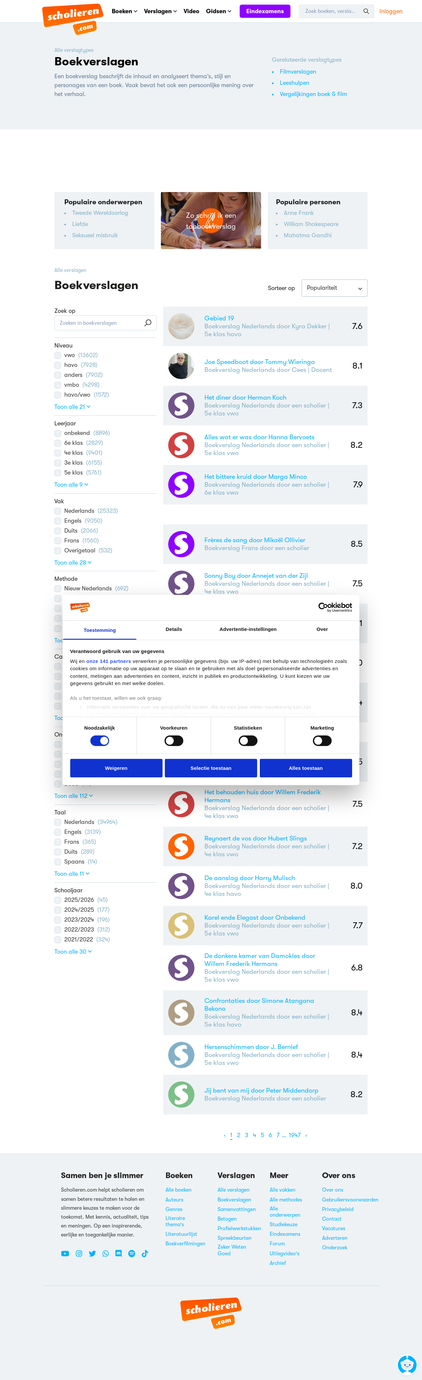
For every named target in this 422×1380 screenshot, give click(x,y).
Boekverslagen (234, 1200)
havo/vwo (81, 395)
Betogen (227, 1219)
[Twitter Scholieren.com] (95, 1256)
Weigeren (116, 768)
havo (76, 365)
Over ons (332, 1190)
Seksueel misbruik (95, 235)
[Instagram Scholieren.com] (81, 1256)
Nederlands (86, 511)
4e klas (78, 453)
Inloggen (391, 11)
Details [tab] (174, 629)
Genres (174, 1209)
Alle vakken (282, 1190)
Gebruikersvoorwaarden (350, 1200)
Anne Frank (299, 213)
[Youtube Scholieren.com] (67, 1256)
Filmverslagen (298, 71)
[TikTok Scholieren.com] (145, 1256)
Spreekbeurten (235, 1238)
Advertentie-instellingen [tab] (248, 629)
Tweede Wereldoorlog (100, 213)
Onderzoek (334, 1248)
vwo (76, 355)
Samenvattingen (237, 1209)
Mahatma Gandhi (308, 235)
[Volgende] (306, 1135)
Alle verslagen (70, 270)
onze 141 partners (108, 661)
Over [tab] (322, 629)
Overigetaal (83, 550)
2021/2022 (82, 939)
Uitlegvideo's (284, 1254)
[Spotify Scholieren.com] (134, 1256)
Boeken (124, 11)
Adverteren (334, 1238)
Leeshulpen (294, 83)
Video (191, 11)
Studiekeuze (283, 1225)
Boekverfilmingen (185, 1244)
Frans (76, 540)
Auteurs (174, 1200)
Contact (332, 1219)
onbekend (82, 433)
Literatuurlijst (181, 1234)
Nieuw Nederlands (91, 588)
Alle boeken (179, 1190)
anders (78, 375)
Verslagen (160, 11)
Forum (277, 1244)
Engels (78, 521)
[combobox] (335, 288)
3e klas (78, 463)
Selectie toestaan (211, 768)
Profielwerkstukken (239, 1229)
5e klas (78, 472)
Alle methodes (286, 1200)
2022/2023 (82, 930)
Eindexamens (265, 11)
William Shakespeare (311, 224)
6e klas (78, 443)
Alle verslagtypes (74, 50)
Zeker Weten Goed (232, 1250)
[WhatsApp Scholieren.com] (108, 1256)
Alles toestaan (306, 768)
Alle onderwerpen (285, 1212)
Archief (278, 1263)
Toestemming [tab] (100, 630)
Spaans (75, 862)
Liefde (80, 224)
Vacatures (333, 1229)
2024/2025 (82, 910)
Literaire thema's (175, 1221)
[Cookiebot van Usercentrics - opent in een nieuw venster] (323, 607)
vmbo (77, 385)
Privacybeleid (337, 1209)
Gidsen (218, 11)
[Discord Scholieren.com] (121, 1256)
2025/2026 (81, 900)
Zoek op (64, 311)
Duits (76, 531)
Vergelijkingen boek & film (313, 94)
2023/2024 (82, 920)
